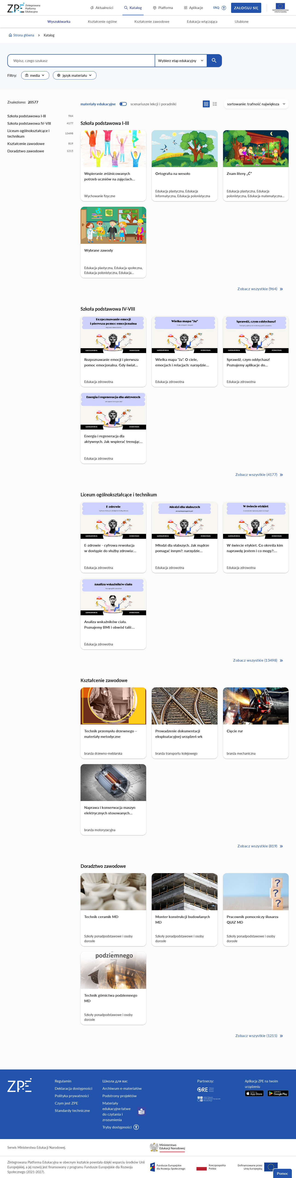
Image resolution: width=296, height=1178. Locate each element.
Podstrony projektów (119, 1095)
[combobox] (35, 75)
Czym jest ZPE (66, 1103)
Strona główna (21, 35)
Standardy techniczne (72, 1110)
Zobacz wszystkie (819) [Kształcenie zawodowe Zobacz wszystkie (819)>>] (261, 846)
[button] (224, 8)
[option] (40, 116)
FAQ (216, 7)
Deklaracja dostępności (73, 1088)
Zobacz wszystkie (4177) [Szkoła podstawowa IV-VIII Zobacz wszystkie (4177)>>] (259, 475)
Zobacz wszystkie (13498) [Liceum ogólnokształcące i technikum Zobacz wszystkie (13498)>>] (258, 660)
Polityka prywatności (72, 1095)
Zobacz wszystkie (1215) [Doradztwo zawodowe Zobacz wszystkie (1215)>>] (259, 1036)
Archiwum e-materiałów (122, 1088)
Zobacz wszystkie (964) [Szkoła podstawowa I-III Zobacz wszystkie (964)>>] (261, 289)
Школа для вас (115, 1081)
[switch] (128, 104)
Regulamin (63, 1081)
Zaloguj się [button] (246, 8)
